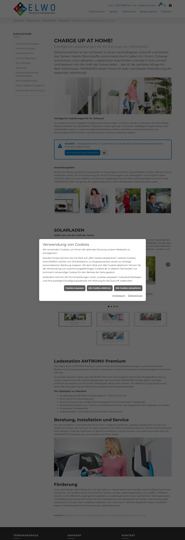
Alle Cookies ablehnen (99, 276)
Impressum (118, 283)
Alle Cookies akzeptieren (128, 276)
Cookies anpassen (75, 276)
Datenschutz (135, 283)
